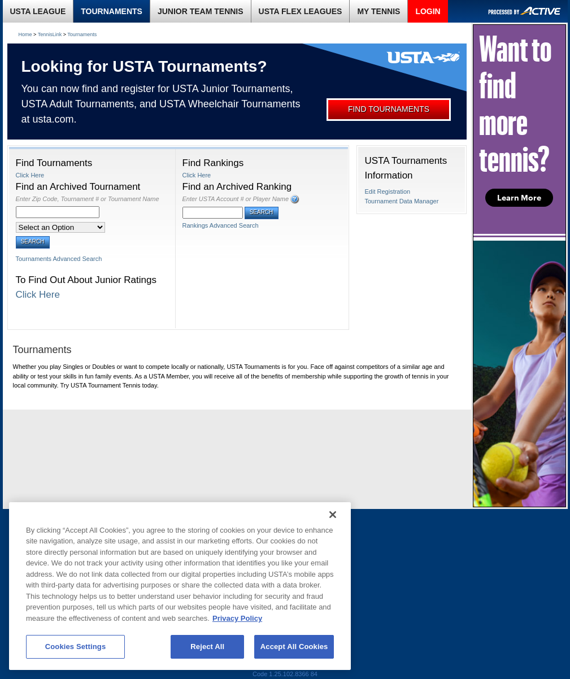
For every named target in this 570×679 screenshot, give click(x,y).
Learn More (519, 198)
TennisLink (50, 34)
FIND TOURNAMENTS (388, 109)
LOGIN (427, 11)
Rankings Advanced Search (220, 225)
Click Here (30, 175)
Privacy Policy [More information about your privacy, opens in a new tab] (237, 618)
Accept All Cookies (294, 646)
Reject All (207, 646)
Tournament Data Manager (402, 201)
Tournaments (82, 34)
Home (25, 34)
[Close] (332, 514)
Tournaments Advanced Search (59, 258)
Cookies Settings (75, 646)
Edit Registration (388, 191)
